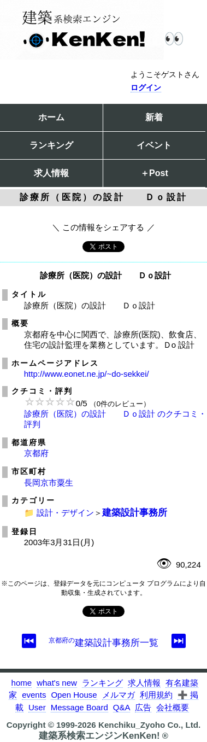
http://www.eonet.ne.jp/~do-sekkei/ (86, 373)
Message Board (79, 707)
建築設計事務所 (134, 512)
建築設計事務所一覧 (103, 642)
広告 (143, 707)
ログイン (146, 87)
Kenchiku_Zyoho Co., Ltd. (149, 724)
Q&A (122, 707)
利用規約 (156, 694)
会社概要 (172, 707)
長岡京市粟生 (48, 482)
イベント (154, 145)
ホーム (51, 117)
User (37, 707)
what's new (57, 682)
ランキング (51, 145)
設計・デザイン (65, 512)
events (34, 694)
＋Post (154, 173)
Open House (74, 694)
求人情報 (51, 173)
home (21, 682)
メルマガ (118, 694)
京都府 (36, 453)
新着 (154, 117)
